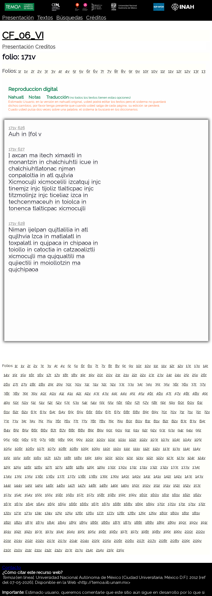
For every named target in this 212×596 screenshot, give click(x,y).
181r (185, 513)
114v (196, 448)
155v (48, 494)
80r (129, 421)
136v (50, 476)
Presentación (18, 17)
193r (38, 531)
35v (166, 384)
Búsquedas (69, 17)
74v (32, 421)
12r (179, 71)
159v (132, 494)
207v (152, 540)
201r (7, 540)
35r (157, 384)
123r (170, 457)
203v (62, 540)
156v (70, 494)
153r (197, 485)
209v (197, 540)
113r (166, 448)
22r (134, 374)
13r (196, 71)
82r (165, 421)
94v (189, 430)
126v (38, 467)
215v (120, 550)
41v (70, 393)
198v (156, 531)
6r (88, 71)
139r (104, 476)
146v (61, 485)
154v (28, 494)
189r (161, 522)
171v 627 (17, 149)
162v (197, 494)
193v (49, 531)
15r (14, 374)
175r (58, 513)
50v (25, 402)
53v (76, 402)
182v (18, 522)
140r (125, 476)
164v (40, 504)
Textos (45, 17)
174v (48, 513)
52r (50, 402)
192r (17, 531)
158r (101, 494)
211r (28, 550)
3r (46, 71)
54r (85, 402)
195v (92, 531)
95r (198, 430)
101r (111, 439)
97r (34, 439)
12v (187, 71)
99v (79, 439)
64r (52, 411)
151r (156, 485)
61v (7, 411)
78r (93, 421)
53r (67, 402)
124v (201, 457)
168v (128, 504)
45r (132, 393)
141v (157, 476)
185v (83, 522)
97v (43, 439)
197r (124, 531)
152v (186, 485)
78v (102, 421)
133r (174, 467)
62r (15, 411)
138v (93, 476)
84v (7, 430)
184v (62, 522)
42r (78, 393)
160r (143, 494)
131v (143, 467)
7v (109, 71)
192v (28, 531)
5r (74, 71)
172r (201, 504)
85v (25, 430)
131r (133, 467)
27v (24, 384)
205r (96, 540)
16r (31, 374)
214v (100, 550)
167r (95, 504)
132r (153, 467)
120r (109, 457)
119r (88, 457)
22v (143, 374)
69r (146, 411)
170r (161, 504)
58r (154, 402)
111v (136, 448)
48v (195, 393)
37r (194, 384)
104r (176, 439)
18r (65, 374)
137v (71, 476)
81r (147, 421)
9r (130, 71)
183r (29, 522)
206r (118, 540)
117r (47, 457)
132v (164, 467)
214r (89, 550)
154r (18, 494)
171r (182, 504)
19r (83, 374)
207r (141, 540)
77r (75, 421)
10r (146, 71)
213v (79, 550)
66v (99, 411)
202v (40, 540)
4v (67, 71)
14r (205, 365)
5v (81, 71)
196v (113, 531)
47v (177, 393)
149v (125, 485)
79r (111, 421)
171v (191, 504)
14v (6, 374)
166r (73, 504)
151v (166, 485)
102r (132, 439)
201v (18, 540)
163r (7, 504)
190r (182, 522)
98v (61, 439)
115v (16, 457)
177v (110, 513)
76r (58, 421)
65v (80, 411)
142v (178, 476)
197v (134, 531)
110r (106, 448)
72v (207, 411)
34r (140, 384)
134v (8, 476)
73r (6, 421)
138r (82, 476)
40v (52, 393)
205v (107, 540)
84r (202, 421)
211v (38, 550)
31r (86, 384)
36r (176, 384)
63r (34, 411)
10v (154, 71)
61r (200, 402)
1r (19, 71)
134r (196, 467)
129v (101, 467)
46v (159, 393)
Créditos (96, 17)
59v (172, 402)
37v (203, 384)
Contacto (11, 567)
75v (49, 421)
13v (205, 71)
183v (40, 522)
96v (25, 439)
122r (149, 457)
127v (59, 467)
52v (59, 402)
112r (146, 448)
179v (153, 513)
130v (122, 467)
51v (41, 402)
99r (70, 439)
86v (44, 430)
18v (74, 374)
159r (122, 494)
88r (71, 430)
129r (90, 467)
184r (51, 522)
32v (113, 384)
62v (25, 411)
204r (74, 540)
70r (164, 411)
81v (156, 421)
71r (181, 411)
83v (193, 421)
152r (176, 485)
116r (27, 457)
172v (7, 513)
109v (96, 448)
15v (23, 374)
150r (135, 485)
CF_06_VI (23, 35)
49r (205, 393)
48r (186, 393)
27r (15, 384)
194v (71, 531)
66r (89, 411)
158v (112, 494)
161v (176, 494)
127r (48, 467)
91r (127, 430)
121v (139, 457)
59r (163, 402)
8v (123, 71)
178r (120, 513)
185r (72, 522)
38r (7, 393)
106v (30, 448)
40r (43, 393)
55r (102, 402)
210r (7, 550)
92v (153, 430)
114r (186, 448)
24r (169, 374)
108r (63, 448)
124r (191, 457)
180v (174, 513)
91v (136, 430)
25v (195, 374)
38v (16, 393)
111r (127, 448)
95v (7, 439)
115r (7, 457)
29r (51, 384)
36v (184, 384)
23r (151, 374)
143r (188, 476)
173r (17, 513)
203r (51, 540)
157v (90, 494)
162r (186, 494)
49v (7, 402)
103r (154, 439)
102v (143, 439)
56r (119, 402)
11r (162, 71)
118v (78, 457)
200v (200, 531)
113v (176, 448)
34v (148, 384)
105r (198, 439)
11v (171, 71)
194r (60, 531)
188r (138, 522)
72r (198, 411)
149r (114, 485)
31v (95, 384)
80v (138, 421)
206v (129, 540)
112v (156, 448)
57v (146, 402)
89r (91, 430)
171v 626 (17, 127)
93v (171, 430)
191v (7, 531)
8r (116, 71)
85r (16, 430)
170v (172, 504)
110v (117, 448)
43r (96, 393)
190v (193, 522)
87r (53, 430)
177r (100, 513)
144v (18, 485)
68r (126, 411)
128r (69, 467)
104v (187, 439)
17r (48, 374)
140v (136, 476)
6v (95, 71)
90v (118, 430)
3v (53, 71)
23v (160, 374)
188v (149, 522)
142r (167, 476)
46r (150, 393)
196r (102, 531)
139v (115, 476)
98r (52, 439)
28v (42, 384)
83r (184, 421)
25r (186, 374)
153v (7, 494)
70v (173, 411)
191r (204, 522)
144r (7, 485)
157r (80, 494)
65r (71, 411)
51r (33, 402)
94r (181, 430)
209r (186, 540)
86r (34, 430)
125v (17, 467)
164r (29, 504)
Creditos (45, 46)
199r (167, 531)
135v (29, 476)
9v (137, 71)
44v (123, 393)
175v (69, 513)
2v (39, 71)
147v (82, 485)
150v (146, 485)
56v (128, 402)
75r (40, 421)
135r (18, 476)
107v (51, 448)
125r (7, 467)
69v (155, 411)
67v (117, 411)
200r (189, 531)
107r (40, 448)
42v (87, 393)
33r (121, 384)
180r (164, 513)
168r (117, 504)
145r (28, 485)
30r (68, 384)
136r (39, 476)
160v (154, 494)
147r (71, 485)
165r (51, 504)
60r (181, 402)
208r (163, 540)
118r (67, 457)
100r (90, 439)
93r (162, 430)
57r (137, 402)
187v (127, 522)
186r (94, 522)
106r (19, 448)
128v (80, 467)
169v (150, 504)
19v (91, 374)
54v (94, 402)
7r (102, 71)
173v (28, 513)
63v (43, 411)
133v (185, 467)
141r (147, 476)
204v (84, 540)
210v (18, 550)
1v (26, 71)
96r (16, 439)
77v (84, 421)
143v (199, 476)
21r (117, 374)
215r (110, 550)
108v (74, 448)
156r (59, 494)
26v (7, 384)
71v (190, 411)
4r (60, 71)
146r (50, 485)
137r (61, 476)
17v (57, 374)
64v (62, 411)
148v (103, 485)
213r (68, 550)
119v (98, 457)
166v (84, 504)
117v (57, 457)
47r (168, 393)
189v (172, 522)
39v (34, 393)
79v (120, 421)
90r (109, 430)
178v (132, 513)
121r (129, 457)
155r (38, 494)
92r (145, 430)
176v (90, 513)
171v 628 (17, 223)
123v (180, 457)
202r (29, 540)
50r (16, 402)
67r (108, 411)
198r (145, 531)
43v (105, 393)
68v (136, 411)
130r (112, 467)
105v (8, 448)
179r (142, 513)
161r (165, 494)
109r (85, 448)
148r (92, 485)
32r (104, 384)
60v (190, 402)
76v (67, 421)
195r (81, 531)
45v (141, 393)
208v (174, 540)
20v (109, 374)
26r (204, 374)
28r (33, 384)
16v (40, 374)
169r (139, 504)
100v (101, 439)
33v (131, 384)
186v (105, 522)
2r (33, 71)
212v (58, 550)
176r (79, 513)
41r (61, 393)
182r (7, 522)
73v (15, 421)
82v (174, 421)
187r (116, 522)
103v (165, 439)
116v (37, 457)
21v (126, 374)
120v (119, 457)
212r (48, 550)
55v (110, 402)
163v (18, 504)
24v (178, 374)
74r (23, 421)
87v (62, 430)
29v (60, 384)
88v (81, 430)
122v (160, 457)
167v (106, 504)
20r (100, 374)
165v (62, 504)
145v (39, 485)
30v (78, 384)
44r (114, 393)
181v (196, 513)
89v (100, 430)
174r (38, 513)
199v (178, 531)
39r (25, 393)
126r (27, 467)
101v (122, 439)
